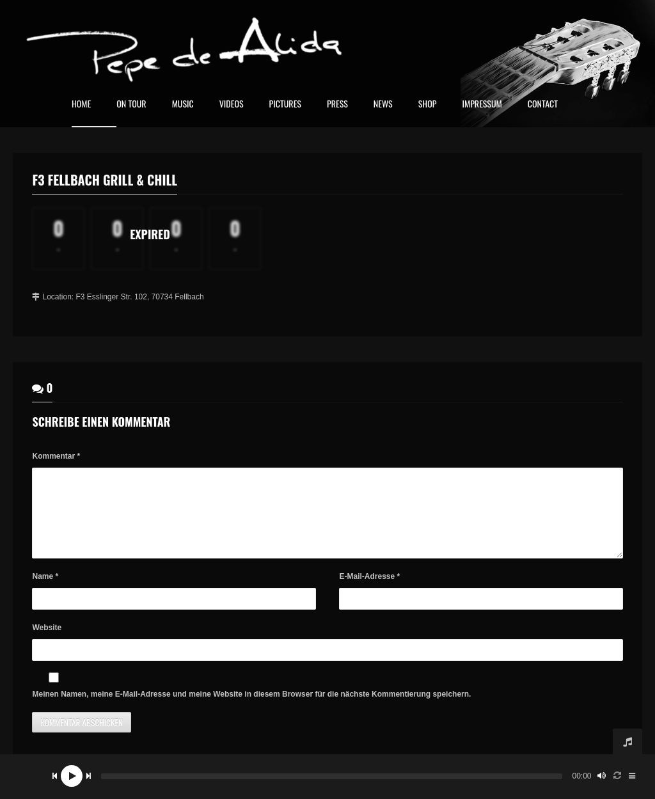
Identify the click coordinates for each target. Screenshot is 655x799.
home (81, 104)
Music (183, 104)
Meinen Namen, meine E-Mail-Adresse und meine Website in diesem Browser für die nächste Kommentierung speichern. (251, 709)
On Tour (131, 104)
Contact (543, 104)
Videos (231, 104)
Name (45, 591)
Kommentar (56, 456)
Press (337, 104)
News (383, 104)
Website (46, 642)
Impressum (481, 104)
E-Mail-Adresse (369, 591)
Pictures (285, 104)
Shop (427, 104)
